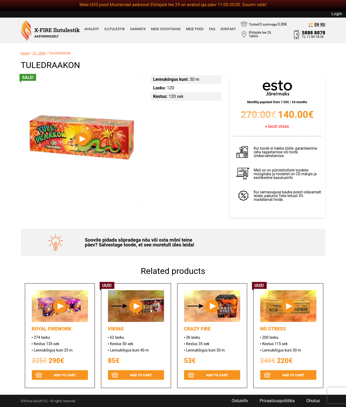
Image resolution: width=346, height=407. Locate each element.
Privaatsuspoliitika (277, 401)
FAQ (212, 29)
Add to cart (65, 375)
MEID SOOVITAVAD (166, 29)
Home (25, 53)
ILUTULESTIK (114, 29)
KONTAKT (228, 29)
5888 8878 (313, 32)
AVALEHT (91, 29)
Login (337, 14)
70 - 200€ (39, 53)
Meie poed (195, 29)
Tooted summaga (268, 24)
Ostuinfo (240, 401)
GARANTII (138, 29)
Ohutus (313, 401)
